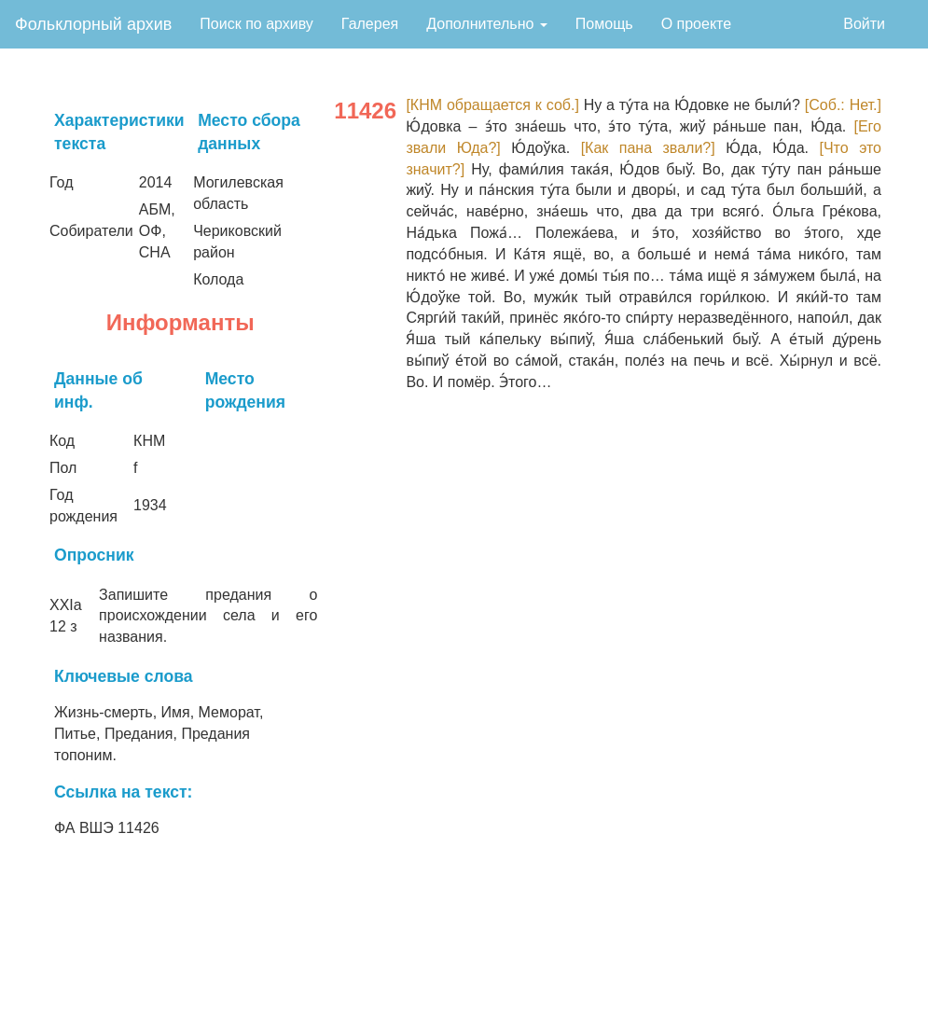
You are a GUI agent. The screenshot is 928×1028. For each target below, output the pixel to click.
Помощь (604, 24)
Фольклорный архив (93, 24)
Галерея (369, 24)
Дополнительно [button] (486, 24)
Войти (864, 24)
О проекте (696, 24)
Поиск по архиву (256, 24)
